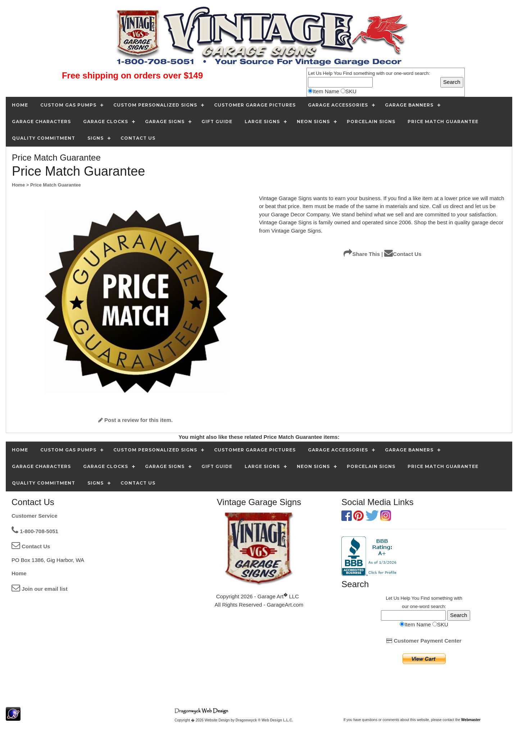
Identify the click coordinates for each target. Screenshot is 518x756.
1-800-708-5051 (35, 531)
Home (19, 573)
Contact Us (402, 254)
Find (347, 73)
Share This (362, 254)
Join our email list (40, 589)
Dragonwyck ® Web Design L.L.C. (264, 720)
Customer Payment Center (424, 641)
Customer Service (35, 516)
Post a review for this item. (135, 420)
